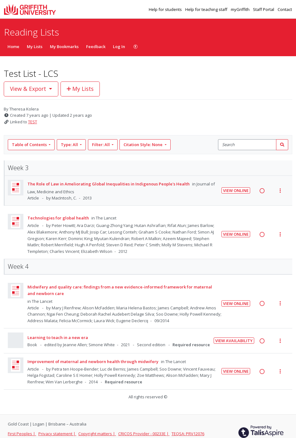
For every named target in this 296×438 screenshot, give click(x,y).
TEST (32, 122)
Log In (119, 46)
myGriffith (240, 9)
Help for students (166, 9)
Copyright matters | (97, 433)
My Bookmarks (64, 46)
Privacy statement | (57, 433)
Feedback (95, 46)
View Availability (234, 340)
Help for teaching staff (206, 9)
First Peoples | (22, 433)
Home (13, 46)
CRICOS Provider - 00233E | (144, 433)
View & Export (29, 88)
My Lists (34, 46)
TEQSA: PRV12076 (188, 433)
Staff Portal (264, 9)
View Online (236, 190)
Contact (285, 9)
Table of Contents (30, 144)
